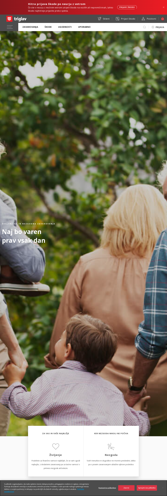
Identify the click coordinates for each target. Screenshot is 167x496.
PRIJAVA (160, 27)
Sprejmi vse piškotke (147, 489)
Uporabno (84, 27)
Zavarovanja (30, 27)
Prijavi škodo (127, 7)
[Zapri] (163, 489)
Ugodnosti (65, 27)
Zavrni (126, 489)
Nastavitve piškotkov (107, 489)
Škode (48, 27)
